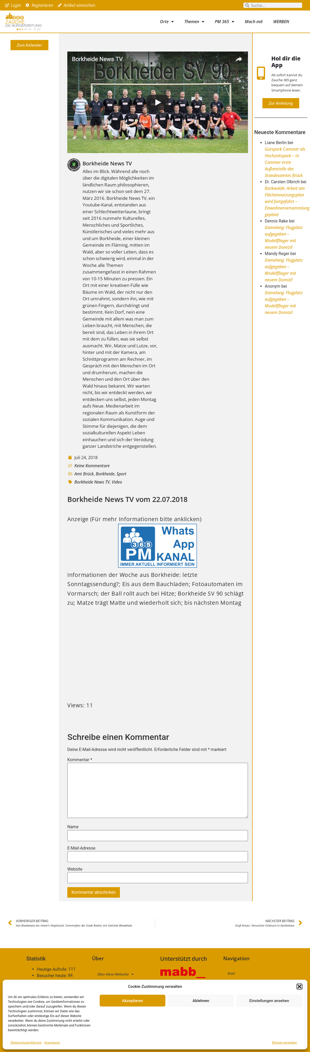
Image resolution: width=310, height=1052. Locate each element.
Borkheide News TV (92, 482)
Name (73, 827)
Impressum (52, 1042)
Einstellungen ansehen (269, 1000)
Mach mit (254, 21)
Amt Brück (84, 474)
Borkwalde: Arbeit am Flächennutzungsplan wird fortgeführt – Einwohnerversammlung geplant (287, 201)
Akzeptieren (132, 1000)
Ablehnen (200, 1000)
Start (231, 973)
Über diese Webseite (115, 974)
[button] (299, 986)
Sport (121, 474)
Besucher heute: (52, 976)
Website (74, 869)
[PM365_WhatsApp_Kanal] (157, 565)
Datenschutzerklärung (26, 1042)
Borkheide (105, 474)
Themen (194, 21)
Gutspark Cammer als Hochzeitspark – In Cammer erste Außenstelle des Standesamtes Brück (285, 162)
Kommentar (79, 760)
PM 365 (224, 21)
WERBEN (281, 21)
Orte (167, 21)
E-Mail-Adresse (81, 848)
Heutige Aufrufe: (52, 969)
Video (117, 482)
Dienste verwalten (284, 1042)
